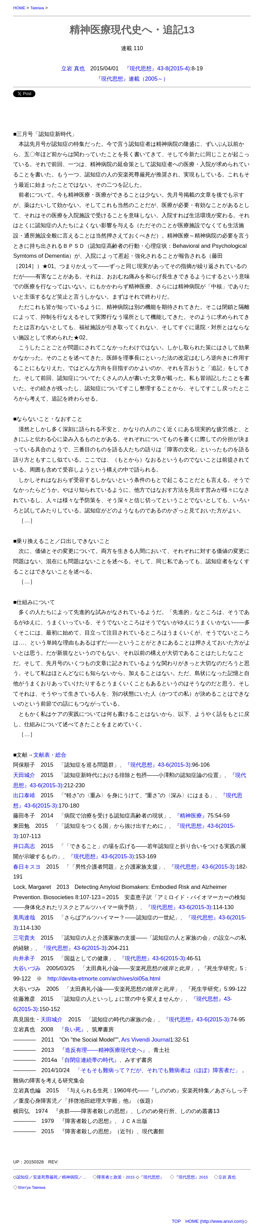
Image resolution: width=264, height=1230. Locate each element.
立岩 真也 (73, 68)
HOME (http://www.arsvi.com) (214, 1221)
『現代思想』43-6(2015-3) (157, 765)
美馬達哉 (24, 917)
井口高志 (24, 846)
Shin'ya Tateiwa (31, 1187)
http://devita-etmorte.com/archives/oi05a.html (104, 978)
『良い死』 (72, 1029)
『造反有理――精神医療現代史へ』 (103, 1050)
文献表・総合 (49, 755)
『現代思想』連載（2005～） (132, 79)
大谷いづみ (27, 968)
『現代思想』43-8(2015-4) (157, 68)
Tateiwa (37, 7)
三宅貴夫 (24, 938)
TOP (176, 1221)
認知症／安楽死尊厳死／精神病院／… (51, 1177)
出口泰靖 (24, 795)
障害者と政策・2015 (116, 1177)
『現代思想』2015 (191, 1177)
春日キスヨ (27, 866)
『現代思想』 (151, 1177)
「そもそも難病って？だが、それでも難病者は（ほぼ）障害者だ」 (157, 1070)
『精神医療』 (190, 815)
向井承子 (24, 958)
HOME (19, 7)
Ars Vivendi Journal (145, 1039)
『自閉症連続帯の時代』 (89, 1060)
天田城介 (24, 775)
